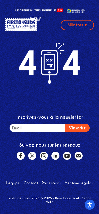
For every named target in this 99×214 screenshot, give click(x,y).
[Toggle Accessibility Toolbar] (89, 204)
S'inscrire (77, 128)
